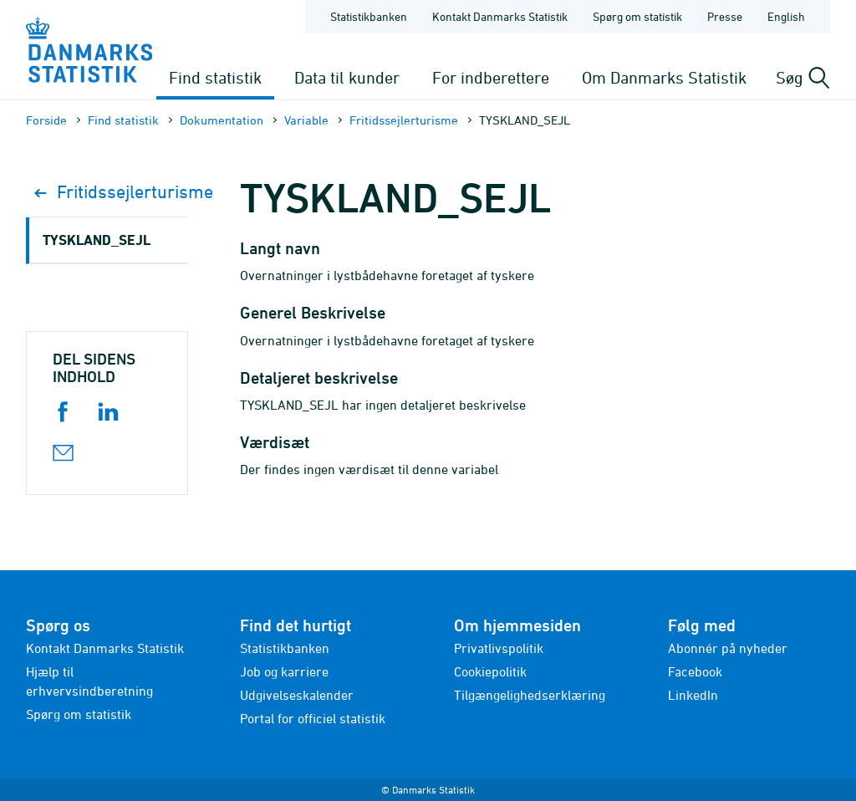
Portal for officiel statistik (312, 718)
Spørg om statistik (78, 714)
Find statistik (215, 77)
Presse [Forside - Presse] (724, 16)
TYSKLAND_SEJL (96, 239)
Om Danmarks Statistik (664, 77)
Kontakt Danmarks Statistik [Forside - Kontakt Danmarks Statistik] (500, 16)
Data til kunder (347, 77)
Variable (306, 120)
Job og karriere (284, 671)
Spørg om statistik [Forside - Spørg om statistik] (637, 16)
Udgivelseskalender (297, 694)
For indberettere (490, 77)
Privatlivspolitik (498, 648)
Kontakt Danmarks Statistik (105, 648)
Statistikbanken (368, 16)
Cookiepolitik (490, 671)
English (786, 16)
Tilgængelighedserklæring (529, 694)
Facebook (695, 671)
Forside (46, 120)
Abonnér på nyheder (727, 648)
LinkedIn (693, 694)
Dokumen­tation (221, 120)
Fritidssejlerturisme (403, 120)
